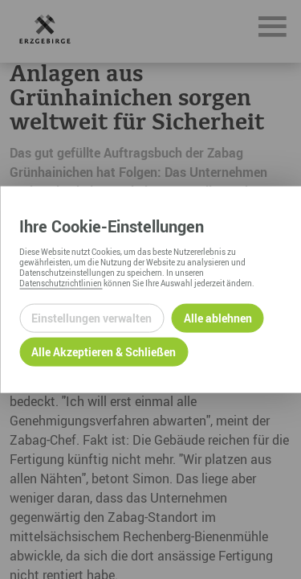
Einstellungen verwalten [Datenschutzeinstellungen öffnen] (91, 318)
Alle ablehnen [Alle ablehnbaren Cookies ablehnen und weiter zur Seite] (218, 318)
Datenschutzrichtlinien (60, 282)
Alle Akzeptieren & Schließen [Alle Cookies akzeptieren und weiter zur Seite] (103, 351)
